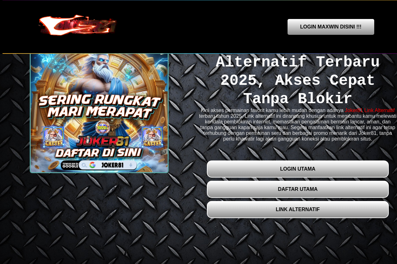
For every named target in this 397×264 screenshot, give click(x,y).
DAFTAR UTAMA (298, 189)
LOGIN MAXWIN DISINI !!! (331, 26)
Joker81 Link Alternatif (369, 110)
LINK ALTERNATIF (298, 209)
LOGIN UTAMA (297, 169)
